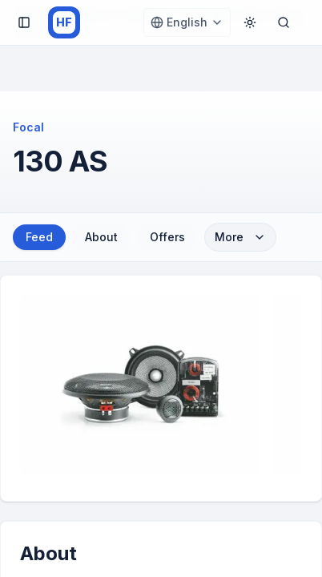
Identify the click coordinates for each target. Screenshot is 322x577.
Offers (167, 237)
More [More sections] (240, 237)
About (101, 237)
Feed (39, 237)
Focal (28, 127)
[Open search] (283, 22)
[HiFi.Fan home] (64, 22)
